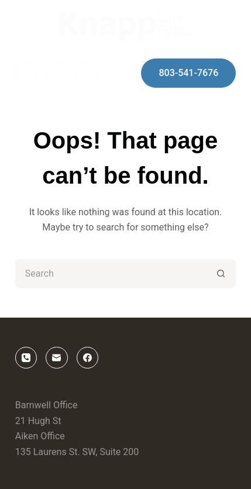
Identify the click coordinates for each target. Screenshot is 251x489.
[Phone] (88, 73)
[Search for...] (111, 273)
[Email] (57, 73)
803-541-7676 (188, 72)
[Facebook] (26, 73)
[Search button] (221, 273)
